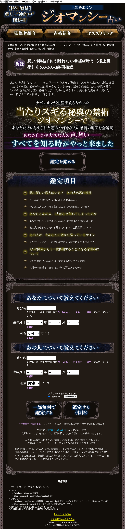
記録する (54, 396)
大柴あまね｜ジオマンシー (58, 45)
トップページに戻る (62, 514)
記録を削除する (70, 396)
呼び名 (21, 308)
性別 (23, 334)
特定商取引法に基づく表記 (62, 519)
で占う (45, 333)
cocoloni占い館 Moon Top (23, 45)
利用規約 (21, 458)
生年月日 (19, 322)
